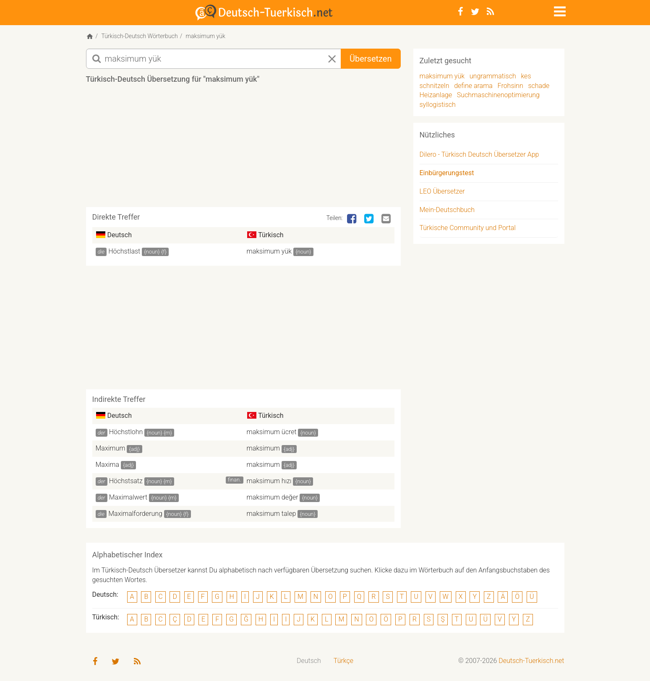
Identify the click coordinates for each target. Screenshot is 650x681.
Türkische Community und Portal (468, 228)
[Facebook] (460, 12)
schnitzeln (434, 86)
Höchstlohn (126, 432)
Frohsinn (510, 86)
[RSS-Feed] (490, 12)
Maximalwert (128, 497)
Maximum (110, 448)
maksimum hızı (269, 481)
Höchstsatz (126, 481)
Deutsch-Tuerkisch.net (531, 661)
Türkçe (343, 661)
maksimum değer (272, 497)
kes (526, 76)
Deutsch (309, 661)
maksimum (263, 448)
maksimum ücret (272, 432)
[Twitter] (475, 12)
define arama (473, 86)
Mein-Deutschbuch (447, 210)
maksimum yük (269, 251)
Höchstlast (124, 251)
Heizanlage (436, 95)
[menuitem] (308, 661)
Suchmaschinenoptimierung (498, 95)
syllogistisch (438, 105)
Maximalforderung (135, 514)
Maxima (108, 465)
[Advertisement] (243, 148)
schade (538, 86)
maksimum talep (271, 514)
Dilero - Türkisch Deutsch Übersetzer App (479, 154)
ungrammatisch (493, 76)
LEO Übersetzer (442, 191)
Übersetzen (371, 59)
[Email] (386, 219)
